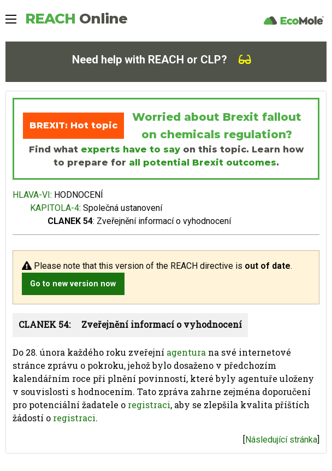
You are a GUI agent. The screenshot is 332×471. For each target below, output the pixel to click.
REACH (76, 18)
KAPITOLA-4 (54, 208)
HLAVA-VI (31, 195)
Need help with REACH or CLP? (161, 59)
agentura (186, 352)
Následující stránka (281, 439)
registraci (149, 404)
